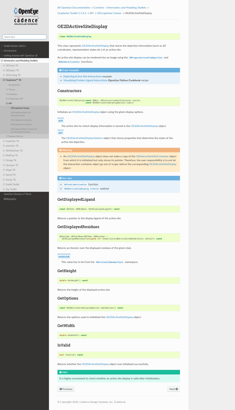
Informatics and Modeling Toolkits (19, 60)
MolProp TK (10, 155)
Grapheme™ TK (12, 80)
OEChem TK (10, 65)
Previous (66, 388)
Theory (10, 89)
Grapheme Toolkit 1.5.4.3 (71, 13)
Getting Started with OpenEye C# (19, 55)
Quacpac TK (10, 165)
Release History (14, 136)
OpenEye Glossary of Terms (17, 194)
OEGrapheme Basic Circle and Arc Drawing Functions (24, 130)
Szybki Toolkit (11, 184)
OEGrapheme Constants (21, 120)
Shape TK (9, 169)
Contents (99, 7)
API (9, 103)
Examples (11, 94)
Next (173, 388)
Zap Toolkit (10, 189)
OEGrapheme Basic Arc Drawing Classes (21, 113)
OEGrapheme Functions (21, 124)
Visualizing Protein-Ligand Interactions (85, 80)
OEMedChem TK (13, 150)
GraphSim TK (11, 141)
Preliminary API (14, 98)
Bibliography (10, 198)
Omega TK (9, 160)
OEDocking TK (12, 75)
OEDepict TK (11, 70)
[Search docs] (24, 36)
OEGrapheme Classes (20, 108)
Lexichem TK (10, 145)
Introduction (8, 50)
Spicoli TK (9, 174)
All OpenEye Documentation (73, 7)
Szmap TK (9, 179)
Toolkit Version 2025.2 (13, 46)
